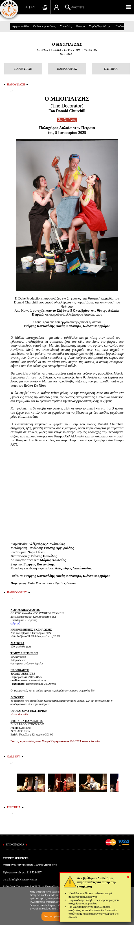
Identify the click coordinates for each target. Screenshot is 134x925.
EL (26, 6)
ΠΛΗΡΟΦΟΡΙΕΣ (67, 68)
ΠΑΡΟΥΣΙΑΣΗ (23, 68)
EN (32, 6)
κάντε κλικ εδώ (19, 714)
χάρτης (15, 623)
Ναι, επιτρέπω (52, 916)
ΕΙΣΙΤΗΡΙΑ (110, 68)
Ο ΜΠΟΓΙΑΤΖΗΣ (67, 44)
